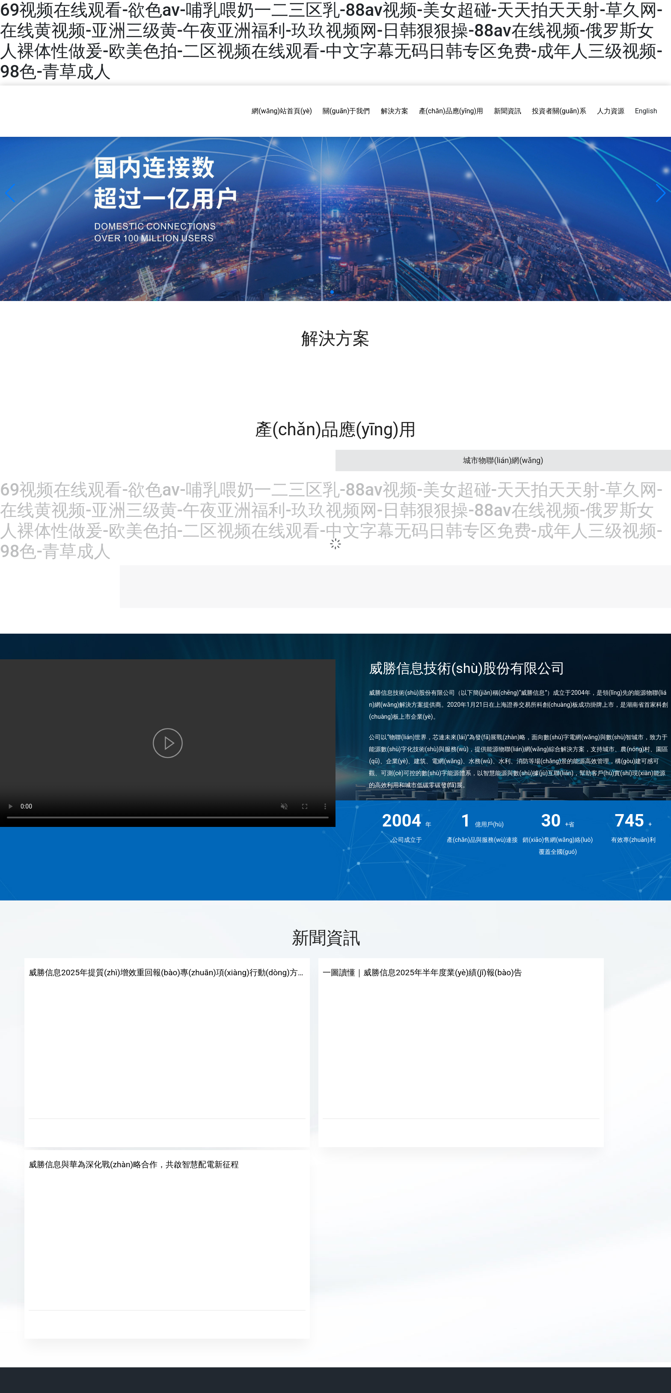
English (646, 111)
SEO (656, 1344)
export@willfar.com (550, 1274)
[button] (332, 292)
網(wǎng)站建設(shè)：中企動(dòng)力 (600, 1344)
